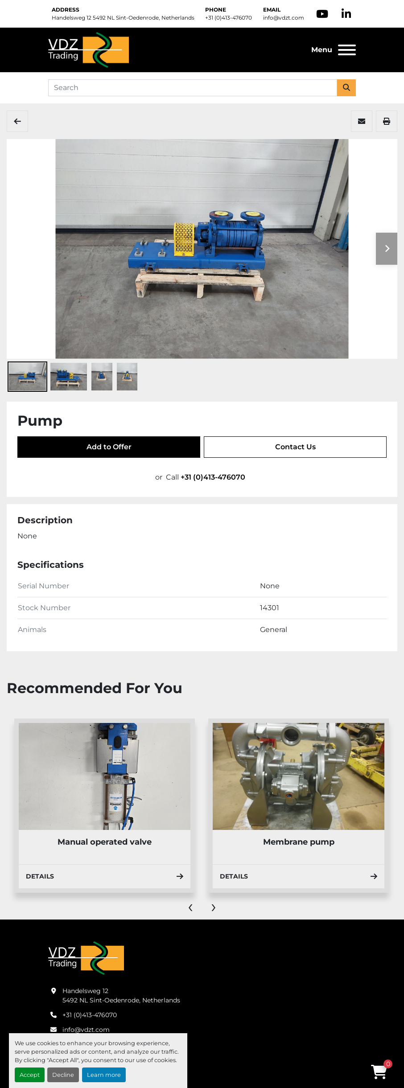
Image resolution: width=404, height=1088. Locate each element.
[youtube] (322, 14)
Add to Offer (109, 447)
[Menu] (347, 50)
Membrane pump (298, 842)
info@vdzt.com (283, 17)
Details (104, 876)
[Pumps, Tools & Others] (17, 121)
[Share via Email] (361, 121)
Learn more (104, 1075)
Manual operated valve (105, 842)
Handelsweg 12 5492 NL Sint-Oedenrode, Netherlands (123, 17)
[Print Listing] (386, 121)
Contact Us (295, 447)
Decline (63, 1075)
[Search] (192, 87)
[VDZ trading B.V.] (86, 957)
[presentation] (190, 906)
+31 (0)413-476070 (228, 17)
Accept (30, 1075)
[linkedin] (346, 14)
